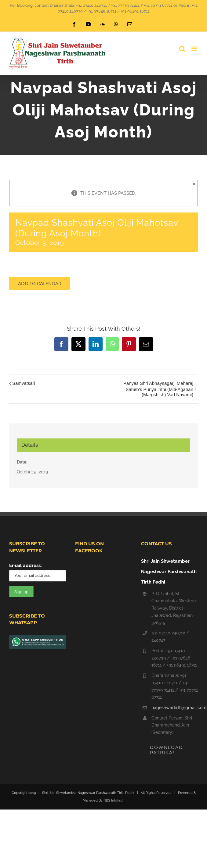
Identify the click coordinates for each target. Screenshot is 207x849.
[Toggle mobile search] (182, 49)
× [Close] (194, 183)
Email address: (25, 565)
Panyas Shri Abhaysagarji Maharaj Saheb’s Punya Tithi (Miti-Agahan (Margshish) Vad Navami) (158, 389)
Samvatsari (23, 383)
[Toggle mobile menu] (194, 49)
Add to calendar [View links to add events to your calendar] (39, 283)
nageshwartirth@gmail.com (174, 707)
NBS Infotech (113, 800)
